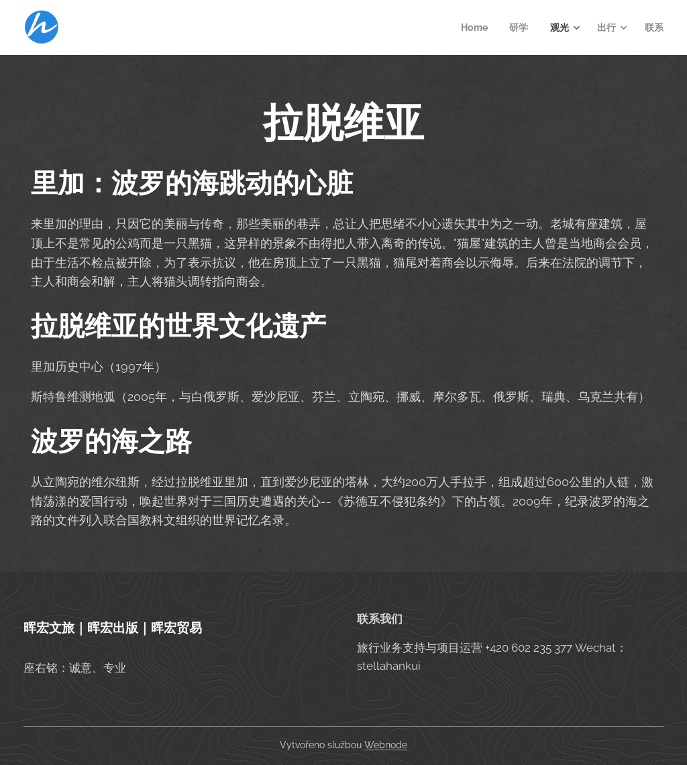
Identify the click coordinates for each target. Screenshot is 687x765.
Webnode (385, 745)
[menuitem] (475, 27)
